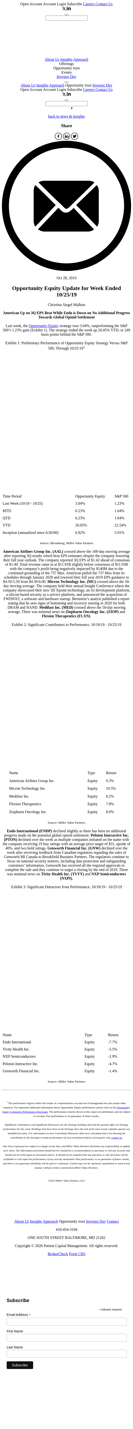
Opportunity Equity (44, 326)
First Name (15, 1331)
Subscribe (74, 4)
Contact (113, 1221)
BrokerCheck (58, 1254)
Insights (66, 59)
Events (66, 72)
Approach (80, 59)
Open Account (31, 4)
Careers (89, 4)
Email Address (19, 1315)
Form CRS (77, 1254)
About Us (52, 59)
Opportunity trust (66, 68)
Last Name (15, 1347)
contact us (116, 1137)
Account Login (55, 4)
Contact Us (104, 4)
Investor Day (66, 77)
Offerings (66, 64)
